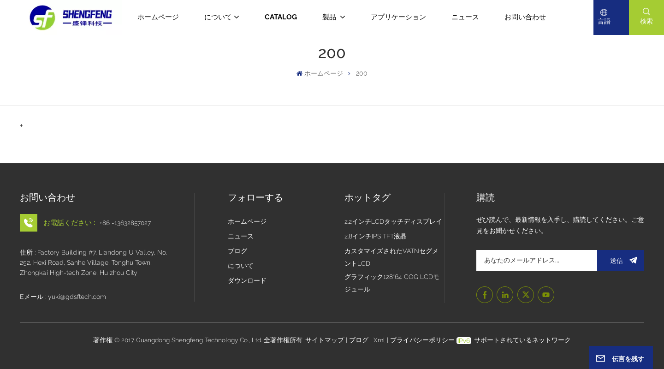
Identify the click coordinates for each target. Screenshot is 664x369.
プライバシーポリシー (422, 340)
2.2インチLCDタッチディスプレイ (393, 221)
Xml (379, 340)
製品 (330, 17)
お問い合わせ (525, 17)
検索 (646, 21)
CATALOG (281, 17)
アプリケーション (398, 17)
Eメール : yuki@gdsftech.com (63, 296)
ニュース (465, 17)
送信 (620, 260)
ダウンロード (247, 280)
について (218, 17)
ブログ (237, 251)
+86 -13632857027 (125, 222)
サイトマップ (325, 340)
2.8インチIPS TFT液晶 (375, 236)
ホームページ (158, 17)
